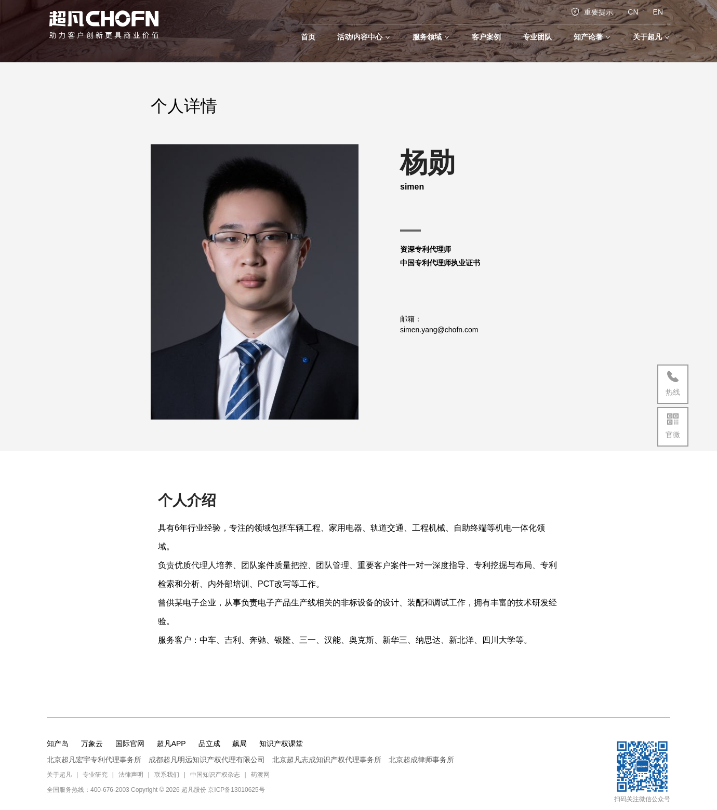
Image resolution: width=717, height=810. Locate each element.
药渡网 (260, 774)
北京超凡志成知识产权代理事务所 (326, 759)
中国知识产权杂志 (215, 774)
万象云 (92, 743)
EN (658, 12)
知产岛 (58, 743)
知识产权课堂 (281, 743)
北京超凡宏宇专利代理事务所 (94, 759)
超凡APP (171, 743)
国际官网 (129, 743)
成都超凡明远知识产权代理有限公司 (207, 759)
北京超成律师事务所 (421, 759)
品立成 (209, 743)
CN (633, 12)
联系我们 (166, 774)
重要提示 (592, 12)
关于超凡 (59, 774)
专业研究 (95, 774)
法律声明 (130, 774)
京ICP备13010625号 (236, 789)
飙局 (239, 743)
